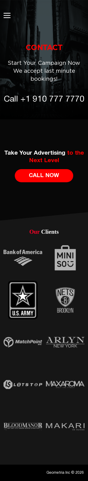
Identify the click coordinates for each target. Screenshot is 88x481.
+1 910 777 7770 (52, 99)
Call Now (44, 175)
